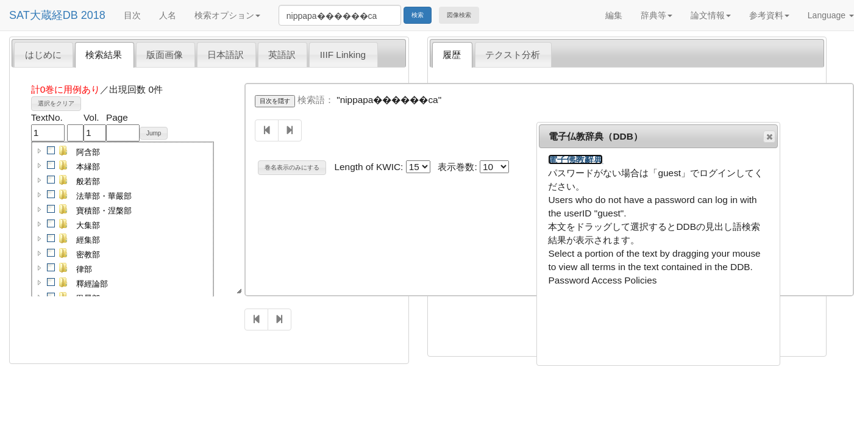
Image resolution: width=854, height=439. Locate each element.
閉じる (768, 136)
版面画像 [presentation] (164, 54)
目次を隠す (275, 101)
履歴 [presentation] (452, 54)
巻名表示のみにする (292, 167)
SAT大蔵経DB (43, 15)
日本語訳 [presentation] (225, 54)
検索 (417, 15)
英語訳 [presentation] (282, 54)
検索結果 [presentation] (103, 54)
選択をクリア (56, 103)
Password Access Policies (602, 280)
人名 (167, 15)
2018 (93, 15)
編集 (613, 15)
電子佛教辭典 (575, 159)
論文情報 (711, 15)
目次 (132, 15)
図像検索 (459, 15)
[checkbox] (51, 150)
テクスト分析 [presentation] (512, 54)
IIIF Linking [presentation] (343, 54)
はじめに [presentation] (43, 54)
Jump (153, 133)
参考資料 (769, 15)
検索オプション (227, 15)
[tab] (43, 54)
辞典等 (656, 15)
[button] (39, 150)
